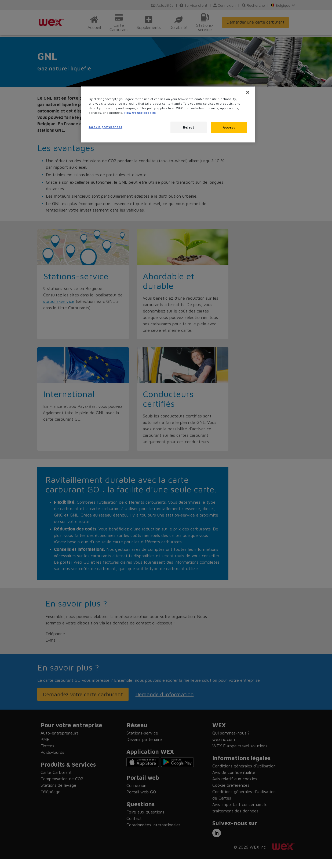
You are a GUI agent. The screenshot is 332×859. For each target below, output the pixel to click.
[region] (168, 114)
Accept (229, 127)
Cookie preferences (105, 127)
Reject (188, 127)
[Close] (248, 92)
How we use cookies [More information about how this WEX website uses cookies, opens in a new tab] (140, 112)
